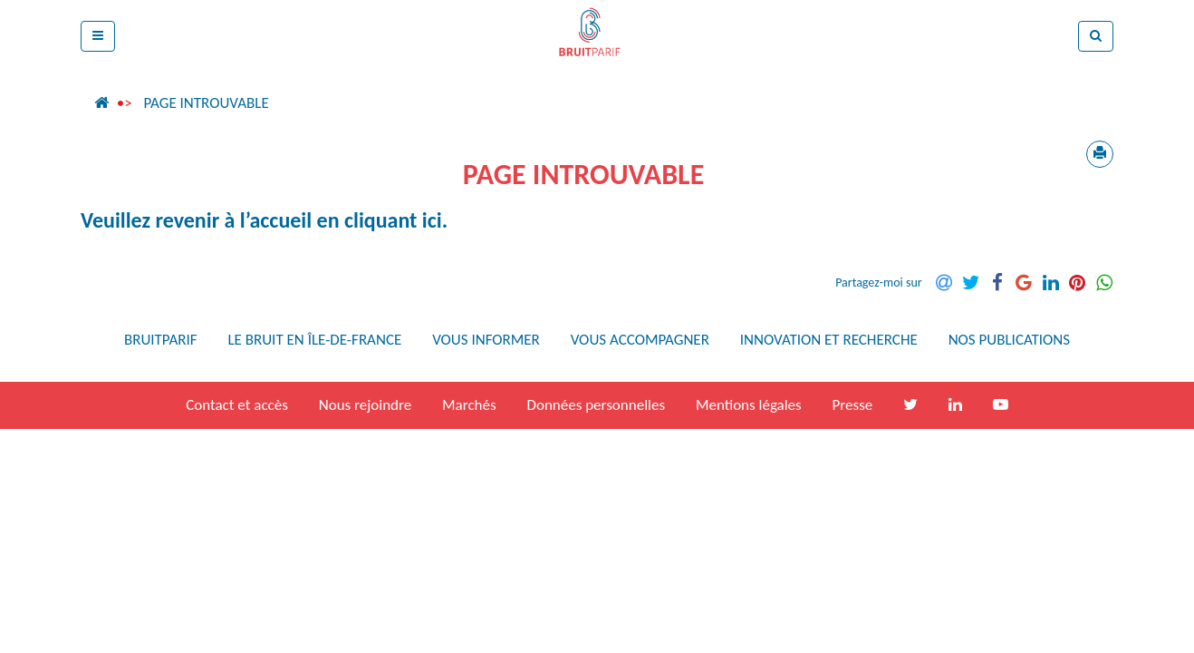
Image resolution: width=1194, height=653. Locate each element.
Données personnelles (595, 404)
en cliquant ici (379, 220)
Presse (853, 404)
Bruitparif (160, 339)
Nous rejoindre (365, 404)
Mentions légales (749, 404)
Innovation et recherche (829, 339)
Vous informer (486, 339)
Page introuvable (205, 102)
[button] (98, 36)
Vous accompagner (640, 339)
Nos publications (1009, 339)
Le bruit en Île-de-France (314, 339)
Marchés (469, 404)
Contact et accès (237, 404)
